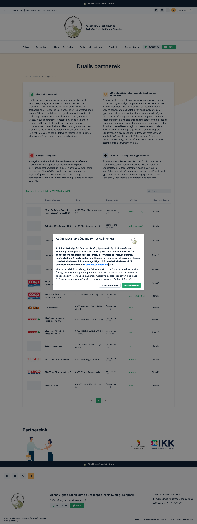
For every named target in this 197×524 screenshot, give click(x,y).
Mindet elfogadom (131, 285)
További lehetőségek (110, 285)
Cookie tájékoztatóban (96, 264)
